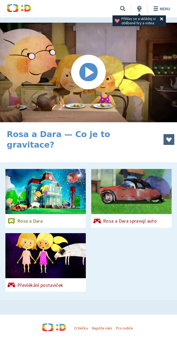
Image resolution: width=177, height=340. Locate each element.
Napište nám (102, 328)
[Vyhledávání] (123, 8)
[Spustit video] (88, 72)
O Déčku (81, 328)
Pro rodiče (124, 328)
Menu (161, 9)
